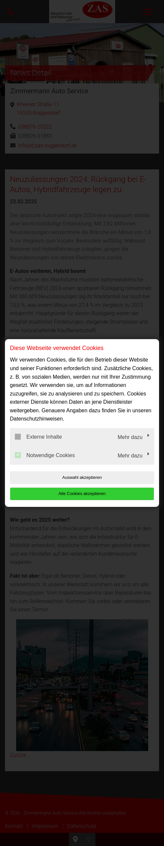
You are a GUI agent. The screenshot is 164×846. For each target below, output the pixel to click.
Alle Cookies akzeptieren (82, 493)
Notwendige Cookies (45, 455)
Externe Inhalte (38, 437)
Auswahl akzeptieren (82, 477)
